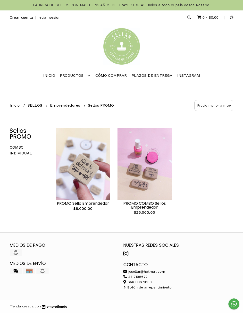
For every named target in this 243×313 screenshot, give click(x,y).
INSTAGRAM (188, 75)
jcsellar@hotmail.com (144, 271)
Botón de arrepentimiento (147, 287)
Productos (75, 75)
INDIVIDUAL (21, 153)
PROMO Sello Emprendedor (83, 203)
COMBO (17, 147)
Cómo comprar (111, 75)
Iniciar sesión (48, 17)
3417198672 (135, 277)
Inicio (49, 75)
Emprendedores (65, 105)
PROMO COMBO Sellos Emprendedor (144, 205)
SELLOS (35, 105)
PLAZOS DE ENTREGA (152, 75)
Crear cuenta (21, 17)
